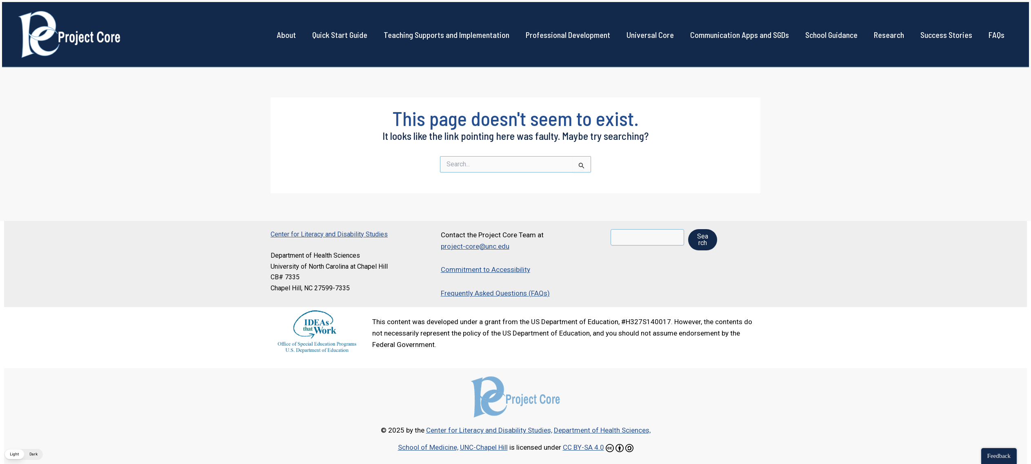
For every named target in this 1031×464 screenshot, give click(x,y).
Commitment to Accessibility (485, 269)
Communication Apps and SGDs (739, 35)
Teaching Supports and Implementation (446, 35)
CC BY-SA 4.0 (583, 447)
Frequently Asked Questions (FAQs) (495, 293)
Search (702, 239)
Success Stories (946, 35)
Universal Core (650, 35)
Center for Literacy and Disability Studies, (489, 430)
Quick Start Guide (339, 35)
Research (889, 35)
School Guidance (831, 35)
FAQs (996, 35)
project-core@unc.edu (475, 246)
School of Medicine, (428, 447)
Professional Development (568, 35)
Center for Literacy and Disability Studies (329, 234)
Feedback (999, 456)
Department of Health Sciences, (602, 430)
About (286, 35)
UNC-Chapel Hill (484, 447)
